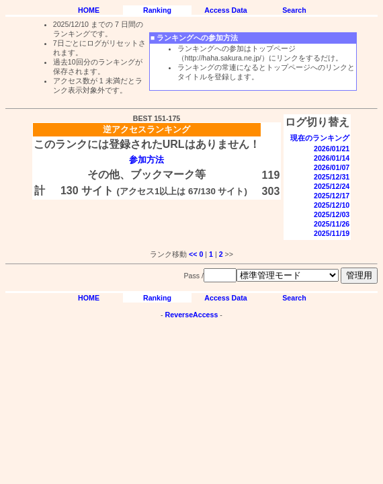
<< (193, 254)
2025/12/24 (331, 186)
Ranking (157, 10)
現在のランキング (319, 138)
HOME (88, 10)
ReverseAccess (191, 315)
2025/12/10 (331, 205)
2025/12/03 (331, 214)
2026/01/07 (331, 167)
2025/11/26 (331, 224)
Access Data (225, 10)
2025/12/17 (331, 196)
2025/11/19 (331, 233)
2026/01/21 (331, 149)
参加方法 (146, 160)
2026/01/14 (331, 158)
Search (294, 10)
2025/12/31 (331, 177)
